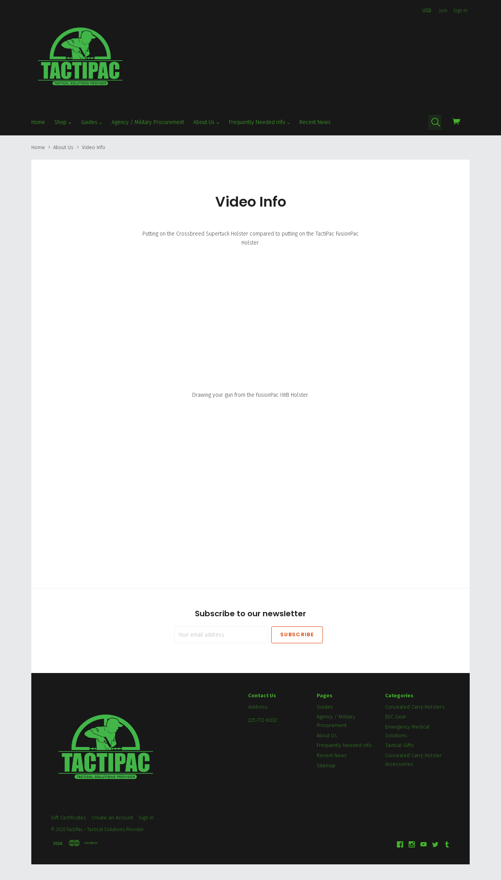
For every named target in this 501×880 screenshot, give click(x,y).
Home (38, 122)
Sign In (146, 818)
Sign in (460, 10)
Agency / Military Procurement (148, 122)
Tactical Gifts (399, 745)
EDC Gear (395, 717)
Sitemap (326, 765)
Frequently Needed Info (259, 122)
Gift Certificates (68, 818)
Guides (92, 122)
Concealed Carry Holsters (415, 707)
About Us (206, 122)
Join (443, 10)
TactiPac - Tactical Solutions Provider (105, 829)
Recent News (315, 122)
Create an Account (112, 818)
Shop (63, 122)
